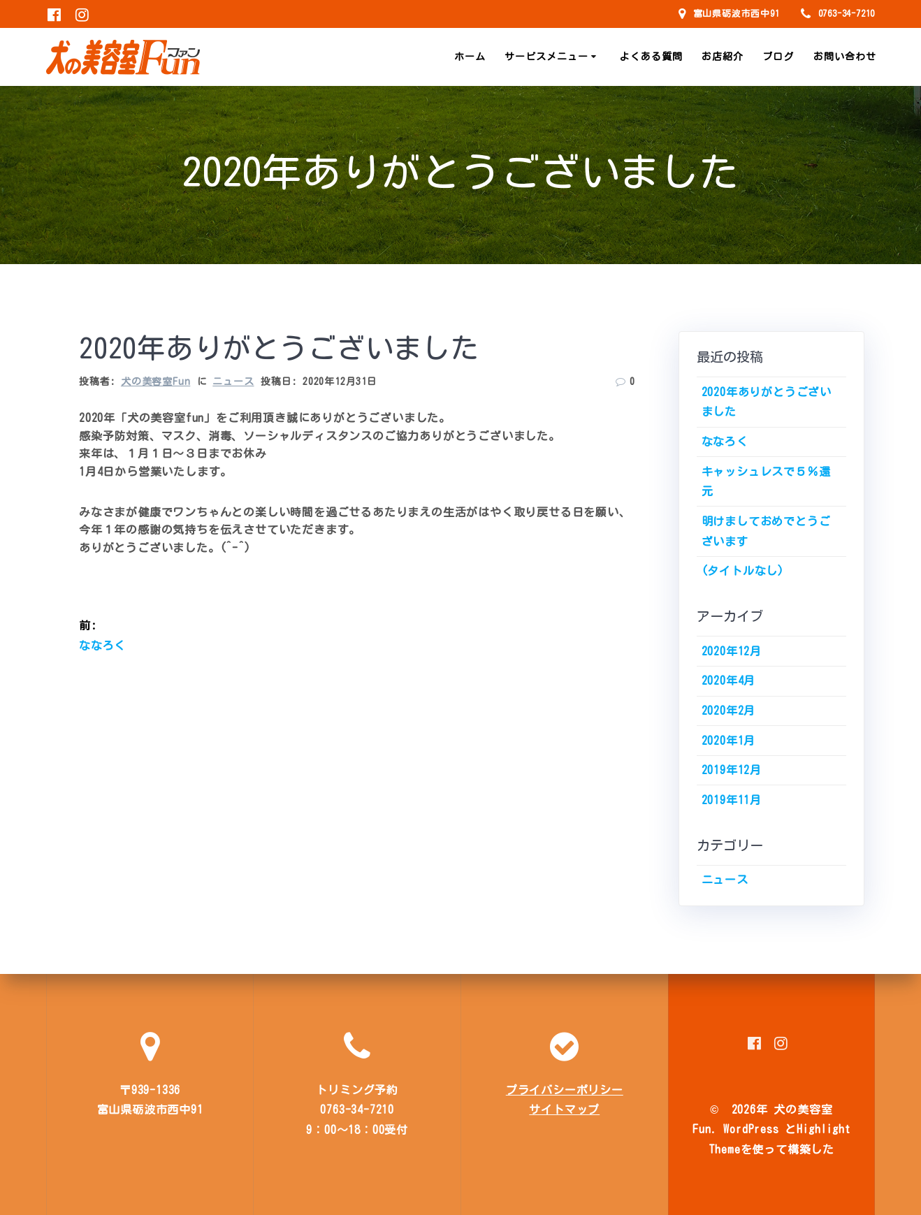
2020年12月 (732, 651)
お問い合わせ (844, 56)
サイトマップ (564, 1109)
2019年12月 (732, 770)
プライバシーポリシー (564, 1090)
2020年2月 (729, 710)
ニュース (233, 381)
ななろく (725, 441)
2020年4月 (729, 680)
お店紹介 (723, 56)
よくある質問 (651, 56)
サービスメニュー (546, 56)
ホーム (470, 56)
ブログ (778, 56)
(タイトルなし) (743, 570)
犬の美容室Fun (155, 381)
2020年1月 (729, 740)
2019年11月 (732, 800)
